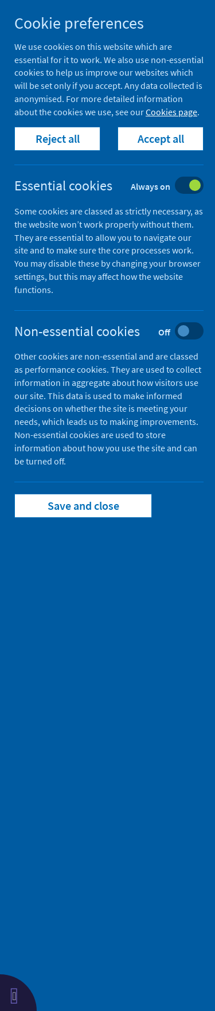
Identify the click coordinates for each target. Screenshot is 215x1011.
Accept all (161, 138)
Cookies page (171, 112)
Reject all (58, 138)
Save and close (83, 505)
